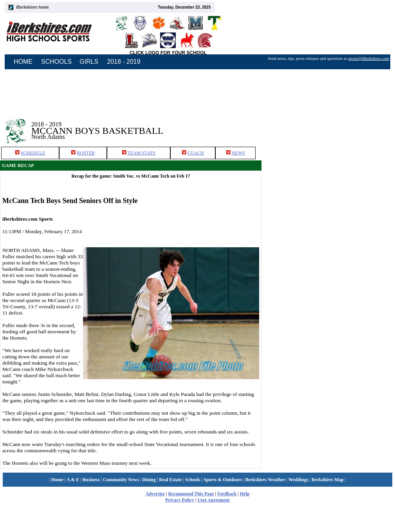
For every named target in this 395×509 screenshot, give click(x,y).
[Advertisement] (321, 200)
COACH (196, 153)
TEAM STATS (141, 153)
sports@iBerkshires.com (368, 58)
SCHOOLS (56, 61)
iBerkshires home (32, 7)
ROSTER (86, 153)
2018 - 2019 (123, 61)
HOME (23, 61)
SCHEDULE (33, 153)
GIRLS (88, 61)
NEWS (238, 153)
